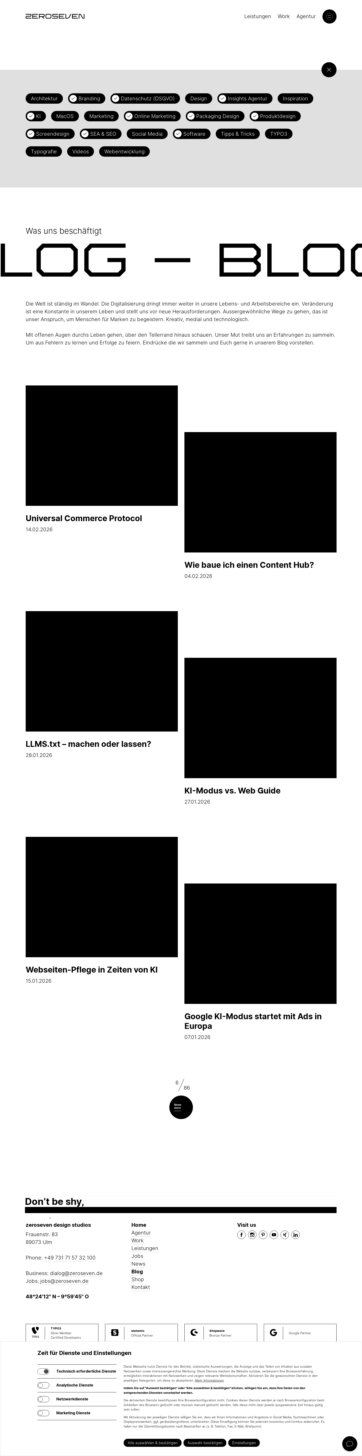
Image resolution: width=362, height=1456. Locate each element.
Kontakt (140, 1287)
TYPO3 (278, 134)
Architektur (44, 98)
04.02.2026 (260, 505)
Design (198, 98)
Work (284, 16)
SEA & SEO (103, 134)
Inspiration (295, 98)
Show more (177, 1106)
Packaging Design (217, 116)
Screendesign (52, 134)
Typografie (44, 151)
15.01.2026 (102, 910)
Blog (137, 1271)
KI (38, 116)
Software (194, 134)
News (138, 1264)
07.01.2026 (260, 961)
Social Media (147, 134)
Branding (89, 98)
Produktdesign (278, 116)
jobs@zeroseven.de (64, 1281)
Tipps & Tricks (238, 134)
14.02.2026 (102, 458)
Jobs (137, 1256)
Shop (137, 1279)
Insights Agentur (247, 98)
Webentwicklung (124, 151)
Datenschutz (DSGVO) (148, 98)
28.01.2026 (102, 684)
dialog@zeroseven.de (76, 1273)
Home (138, 1225)
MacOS (65, 116)
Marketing (101, 116)
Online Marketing (154, 116)
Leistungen (257, 16)
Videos (80, 151)
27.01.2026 (260, 731)
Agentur (306, 16)
